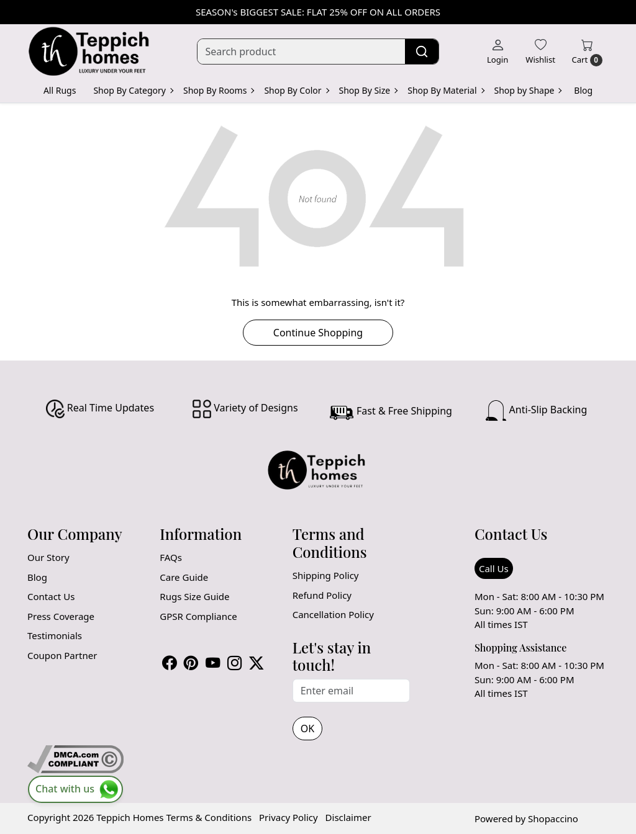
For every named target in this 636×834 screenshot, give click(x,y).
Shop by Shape (527, 90)
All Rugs (59, 90)
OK (307, 728)
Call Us (494, 568)
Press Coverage (60, 616)
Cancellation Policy (333, 614)
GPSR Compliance (198, 616)
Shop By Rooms (218, 90)
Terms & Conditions (209, 817)
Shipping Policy (326, 575)
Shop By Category (133, 90)
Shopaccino (553, 818)
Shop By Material (445, 90)
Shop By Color (296, 90)
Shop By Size (368, 90)
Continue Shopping (318, 332)
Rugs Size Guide (194, 596)
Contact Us (51, 596)
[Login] (497, 51)
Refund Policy (322, 595)
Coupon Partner (62, 655)
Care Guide (184, 577)
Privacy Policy (288, 817)
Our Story (48, 557)
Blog (583, 90)
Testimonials (54, 635)
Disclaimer (348, 817)
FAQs (171, 557)
